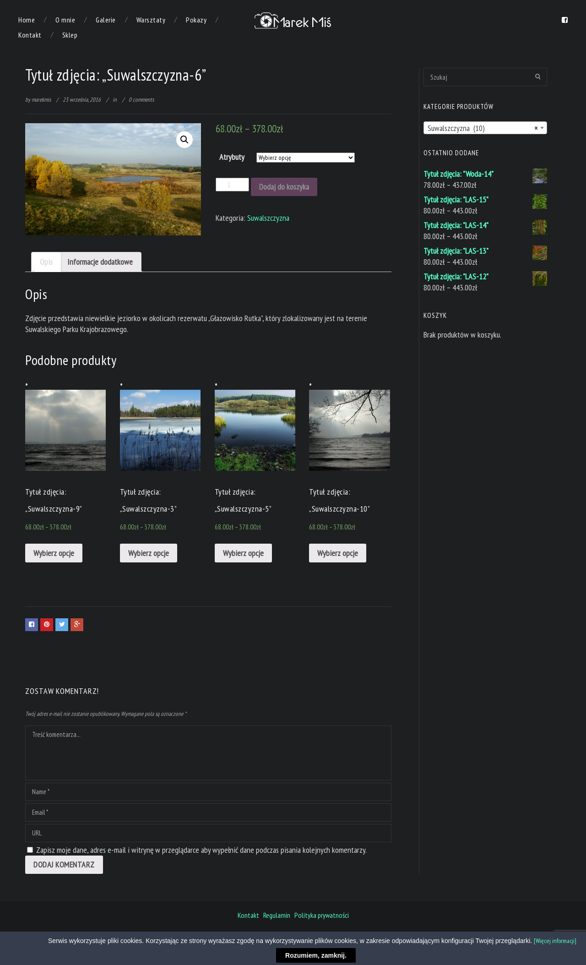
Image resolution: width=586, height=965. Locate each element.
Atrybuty (231, 157)
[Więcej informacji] (555, 941)
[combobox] (485, 127)
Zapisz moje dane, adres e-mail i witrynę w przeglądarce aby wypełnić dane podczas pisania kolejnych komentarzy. (201, 850)
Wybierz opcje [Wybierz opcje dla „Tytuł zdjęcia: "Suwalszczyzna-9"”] (53, 553)
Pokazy (196, 19)
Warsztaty (151, 19)
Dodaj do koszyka (284, 186)
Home (26, 19)
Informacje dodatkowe (100, 261)
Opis (46, 261)
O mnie (65, 19)
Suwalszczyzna (268, 218)
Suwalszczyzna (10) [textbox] (482, 128)
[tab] (46, 262)
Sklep (70, 34)
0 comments (141, 100)
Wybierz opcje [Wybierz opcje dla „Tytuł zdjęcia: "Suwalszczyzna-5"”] (243, 553)
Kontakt (30, 34)
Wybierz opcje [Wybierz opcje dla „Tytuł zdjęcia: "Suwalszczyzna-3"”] (148, 553)
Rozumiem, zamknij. (316, 955)
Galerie (106, 19)
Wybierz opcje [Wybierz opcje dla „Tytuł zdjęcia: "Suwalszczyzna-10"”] (337, 553)
